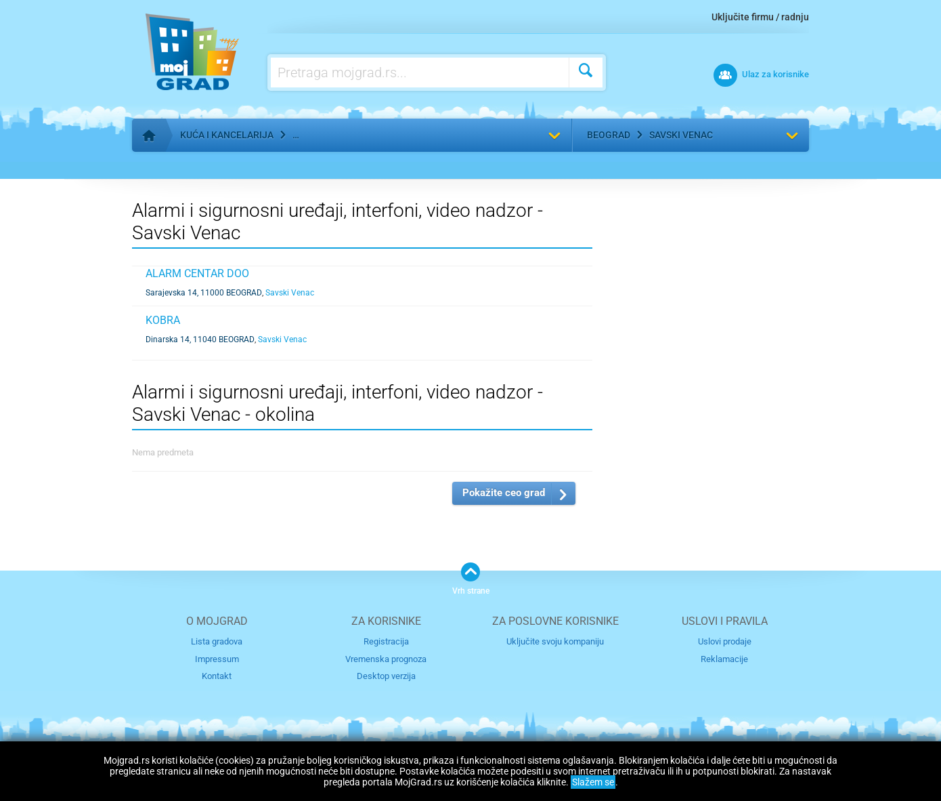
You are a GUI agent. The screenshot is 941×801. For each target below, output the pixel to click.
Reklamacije (724, 659)
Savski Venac (681, 134)
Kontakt (217, 676)
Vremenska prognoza (385, 659)
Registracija (386, 641)
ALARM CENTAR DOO (197, 273)
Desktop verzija (386, 676)
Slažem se (593, 782)
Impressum (217, 659)
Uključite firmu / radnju (760, 17)
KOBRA (163, 320)
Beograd (608, 134)
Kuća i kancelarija (226, 134)
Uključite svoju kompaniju (555, 641)
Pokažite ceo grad (503, 493)
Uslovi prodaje (724, 641)
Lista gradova (216, 641)
